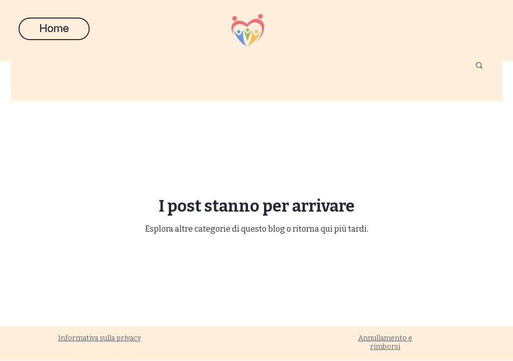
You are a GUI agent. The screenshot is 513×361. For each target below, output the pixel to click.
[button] (479, 66)
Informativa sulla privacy (99, 338)
